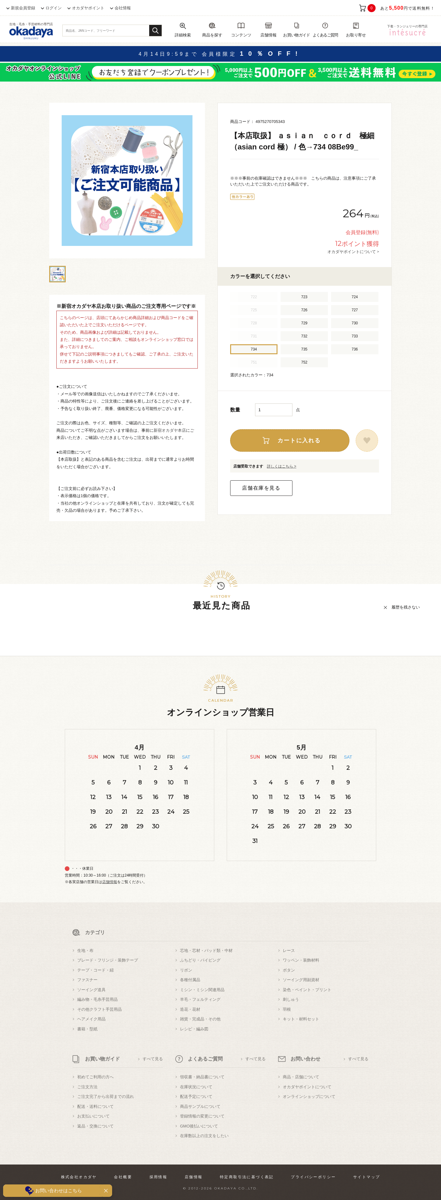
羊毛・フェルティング (200, 999)
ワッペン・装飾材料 (301, 960)
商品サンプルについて (200, 1106)
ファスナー (87, 979)
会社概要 (123, 1177)
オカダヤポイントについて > (353, 251)
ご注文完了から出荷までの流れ (105, 1096)
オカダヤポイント (88, 8)
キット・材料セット (301, 1019)
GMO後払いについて (199, 1126)
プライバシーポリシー (313, 1177)
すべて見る (153, 1058)
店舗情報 (109, 882)
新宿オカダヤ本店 (170, 430)
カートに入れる (299, 440)
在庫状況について (196, 1087)
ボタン (289, 970)
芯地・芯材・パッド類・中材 (206, 950)
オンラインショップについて (309, 1096)
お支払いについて (93, 1116)
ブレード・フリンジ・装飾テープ (107, 960)
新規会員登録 (23, 8)
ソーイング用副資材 (301, 979)
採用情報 (158, 1177)
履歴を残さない (405, 607)
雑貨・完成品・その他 (200, 1019)
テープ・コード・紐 (95, 970)
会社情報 (123, 8)
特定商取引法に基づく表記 (247, 1177)
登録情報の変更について (202, 1116)
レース (289, 950)
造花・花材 (190, 1009)
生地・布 (85, 950)
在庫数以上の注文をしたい (204, 1135)
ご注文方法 (87, 1087)
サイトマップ (366, 1177)
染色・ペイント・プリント (307, 989)
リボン (186, 970)
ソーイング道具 (91, 989)
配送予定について (196, 1096)
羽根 (287, 1009)
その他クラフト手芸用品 (99, 1009)
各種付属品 (190, 979)
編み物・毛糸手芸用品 (97, 999)
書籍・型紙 (87, 1029)
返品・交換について (95, 1126)
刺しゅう (291, 999)
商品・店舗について (301, 1077)
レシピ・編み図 (194, 1029)
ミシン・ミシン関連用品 (202, 989)
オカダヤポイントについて (307, 1087)
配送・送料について (95, 1106)
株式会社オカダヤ (79, 1177)
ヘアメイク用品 (91, 1019)
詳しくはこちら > (281, 466)
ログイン (53, 8)
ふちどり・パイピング (200, 960)
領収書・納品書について (202, 1077)
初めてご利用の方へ (95, 1077)
